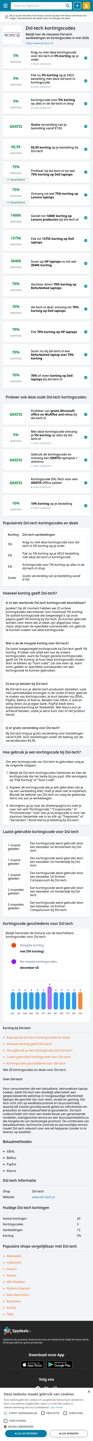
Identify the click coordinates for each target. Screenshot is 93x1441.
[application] (46, 996)
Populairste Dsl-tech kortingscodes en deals (38, 1037)
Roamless (14, 1301)
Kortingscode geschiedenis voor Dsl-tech (36, 1063)
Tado (10, 1314)
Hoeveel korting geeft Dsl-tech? (29, 1044)
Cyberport (14, 1262)
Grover (12, 1275)
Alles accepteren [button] (25, 1433)
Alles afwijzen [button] (68, 1433)
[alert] (46, 1414)
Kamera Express (18, 1288)
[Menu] (5, 5)
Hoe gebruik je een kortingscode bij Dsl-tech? (39, 1050)
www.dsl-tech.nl (43, 1197)
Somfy (11, 1308)
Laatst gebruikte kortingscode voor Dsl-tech (38, 1057)
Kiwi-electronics (18, 1295)
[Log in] (86, 5)
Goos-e (12, 1269)
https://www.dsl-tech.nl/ (39, 43)
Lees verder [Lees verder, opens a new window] (56, 1407)
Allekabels (14, 1256)
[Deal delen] (77, 5)
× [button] (88, 1391)
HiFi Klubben (16, 1282)
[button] (46, 1426)
